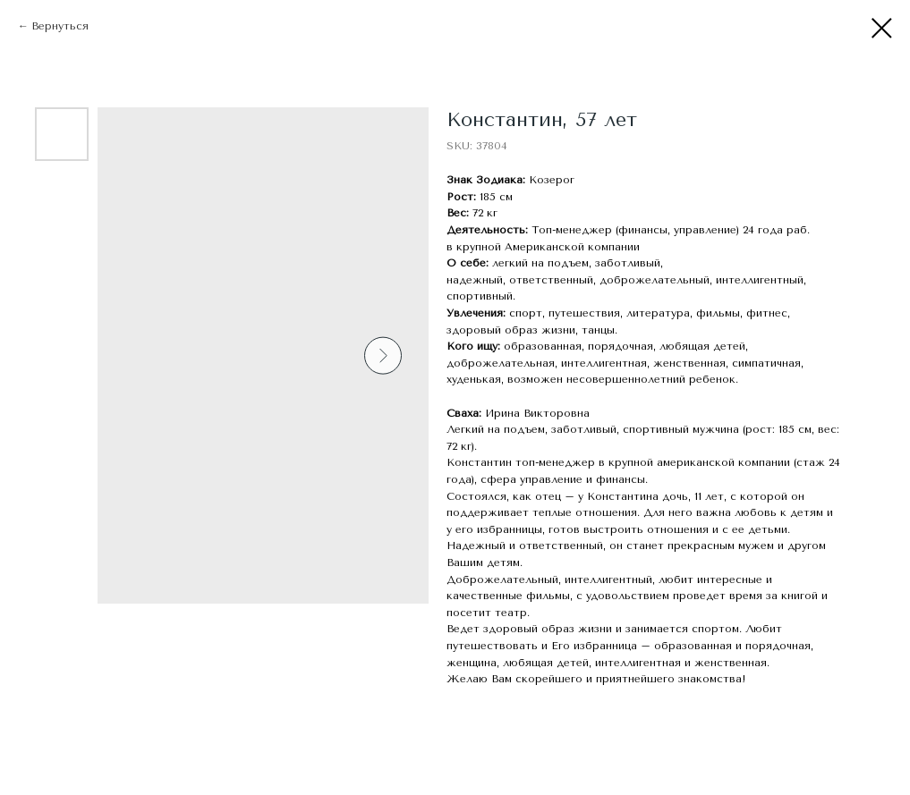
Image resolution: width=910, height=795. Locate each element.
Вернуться (60, 26)
